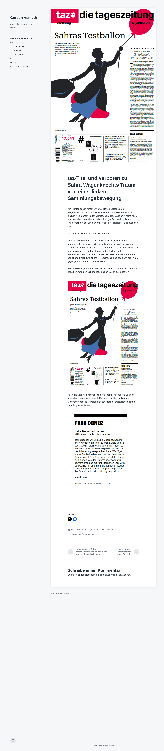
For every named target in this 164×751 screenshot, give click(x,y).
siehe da (87, 261)
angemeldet (84, 575)
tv (11, 58)
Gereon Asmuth (23, 18)
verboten (111, 529)
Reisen (13, 62)
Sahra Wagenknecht (91, 534)
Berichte (18, 50)
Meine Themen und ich (21, 38)
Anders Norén (108, 746)
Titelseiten (18, 54)
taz (11, 42)
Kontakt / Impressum (20, 66)
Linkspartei (76, 534)
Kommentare (20, 46)
